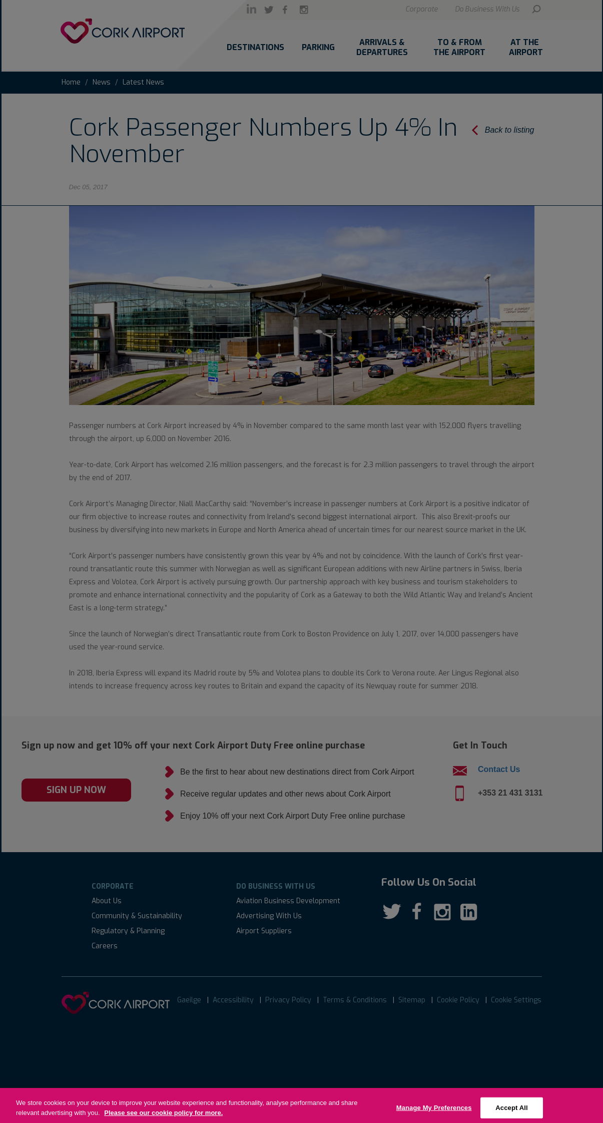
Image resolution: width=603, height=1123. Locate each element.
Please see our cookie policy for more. (163, 1117)
